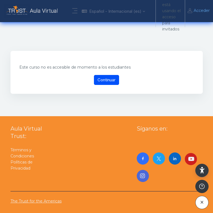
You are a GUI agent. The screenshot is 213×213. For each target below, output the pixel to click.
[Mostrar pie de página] (202, 186)
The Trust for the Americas (36, 201)
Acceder (198, 11)
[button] (113, 11)
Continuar (106, 79)
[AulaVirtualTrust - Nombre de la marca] (32, 11)
